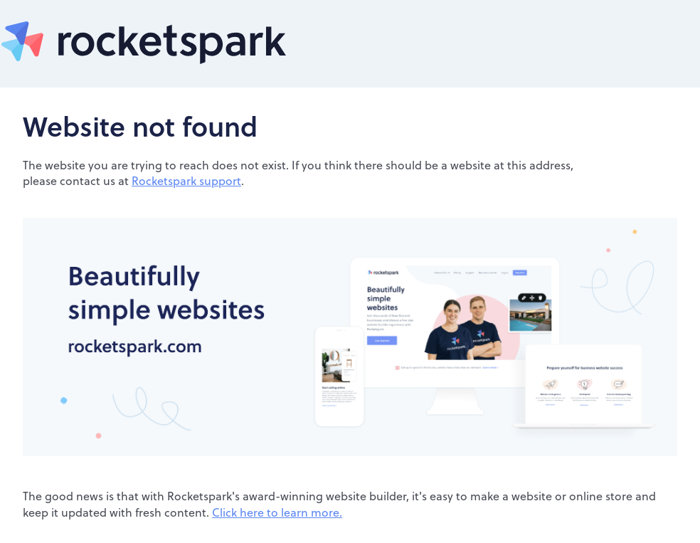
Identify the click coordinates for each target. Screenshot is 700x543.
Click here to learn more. (277, 512)
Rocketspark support (186, 180)
